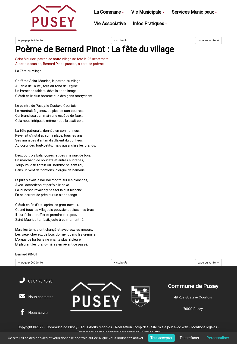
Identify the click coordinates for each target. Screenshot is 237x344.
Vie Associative (110, 23)
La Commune (109, 12)
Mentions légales (204, 327)
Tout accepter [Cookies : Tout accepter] (161, 338)
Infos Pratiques (150, 23)
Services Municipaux (194, 12)
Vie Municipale (147, 12)
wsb (185, 327)
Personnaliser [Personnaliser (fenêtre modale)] (217, 338)
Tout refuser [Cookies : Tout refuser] (189, 338)
